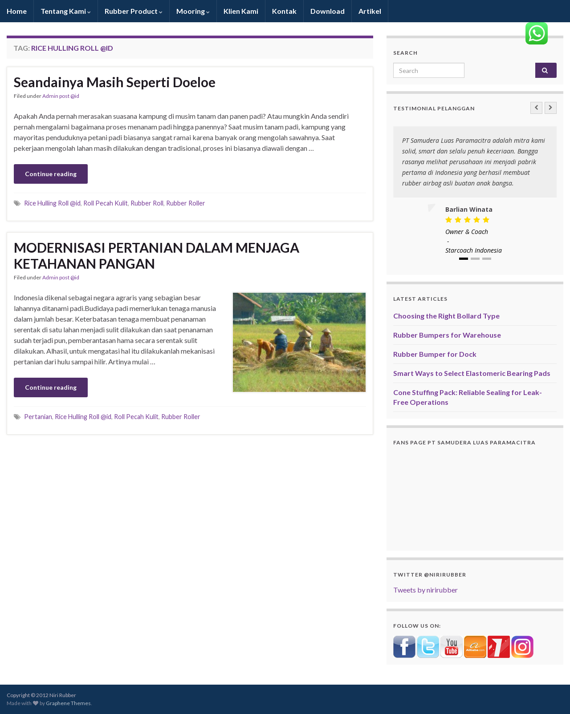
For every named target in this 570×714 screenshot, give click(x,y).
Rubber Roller (185, 203)
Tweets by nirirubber (425, 589)
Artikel (369, 11)
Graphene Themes (68, 703)
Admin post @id (60, 96)
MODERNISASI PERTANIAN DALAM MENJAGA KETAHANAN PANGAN (156, 255)
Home (17, 11)
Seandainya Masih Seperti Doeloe (115, 82)
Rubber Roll (146, 203)
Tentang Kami (66, 11)
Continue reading (51, 173)
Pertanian (38, 416)
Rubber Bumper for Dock (434, 354)
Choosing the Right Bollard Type (446, 315)
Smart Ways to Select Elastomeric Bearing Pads (471, 373)
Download (327, 11)
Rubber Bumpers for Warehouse (447, 335)
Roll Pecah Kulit (105, 203)
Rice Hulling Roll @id (52, 203)
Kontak (284, 11)
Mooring (193, 11)
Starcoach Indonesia (473, 250)
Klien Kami (241, 11)
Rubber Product (134, 11)
